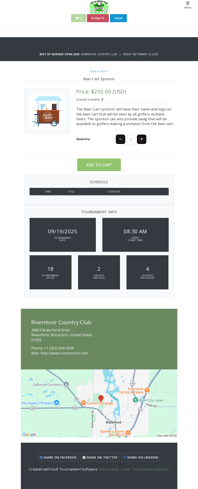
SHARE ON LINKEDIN (140, 457)
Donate (98, 18)
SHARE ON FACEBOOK (58, 457)
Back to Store (99, 71)
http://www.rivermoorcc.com (64, 353)
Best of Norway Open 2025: (60, 54)
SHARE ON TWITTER (100, 457)
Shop (118, 18)
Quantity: (83, 139)
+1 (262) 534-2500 (59, 348)
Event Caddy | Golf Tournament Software (134, 469)
